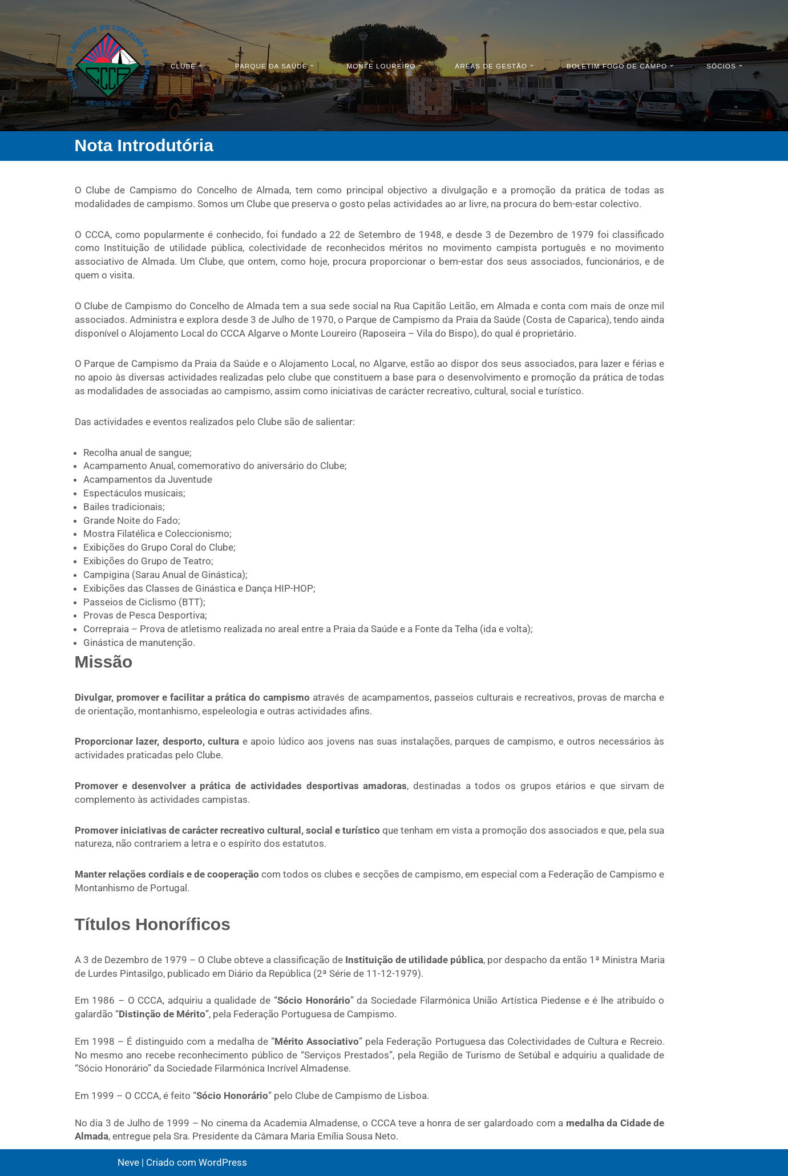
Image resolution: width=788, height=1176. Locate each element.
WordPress (223, 1161)
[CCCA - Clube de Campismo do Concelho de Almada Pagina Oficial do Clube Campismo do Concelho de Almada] (108, 65)
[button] (201, 65)
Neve (128, 1161)
